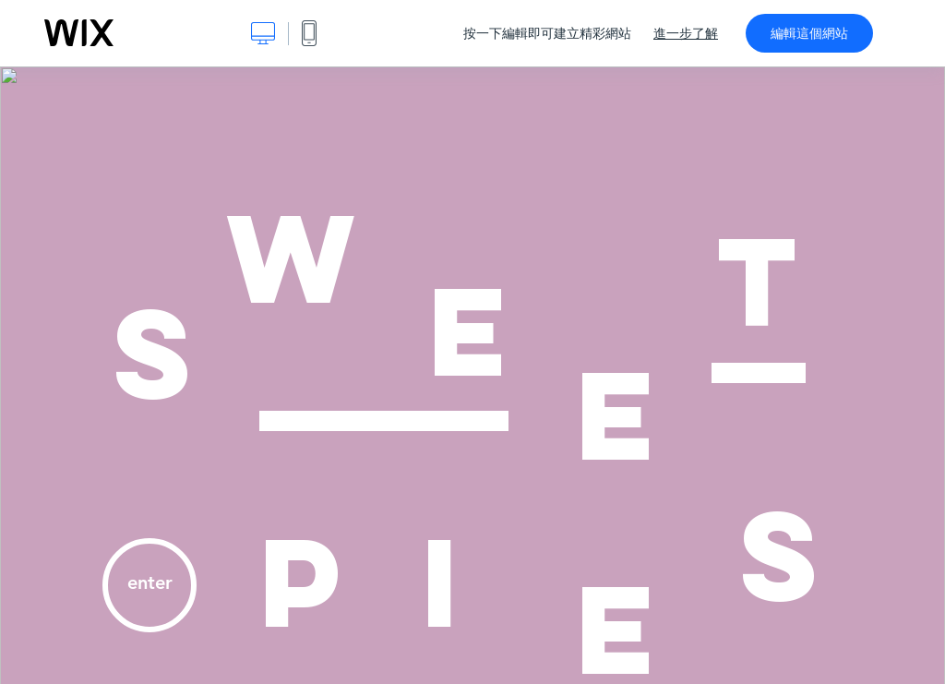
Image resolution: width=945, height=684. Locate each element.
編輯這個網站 (809, 33)
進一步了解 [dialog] (685, 33)
